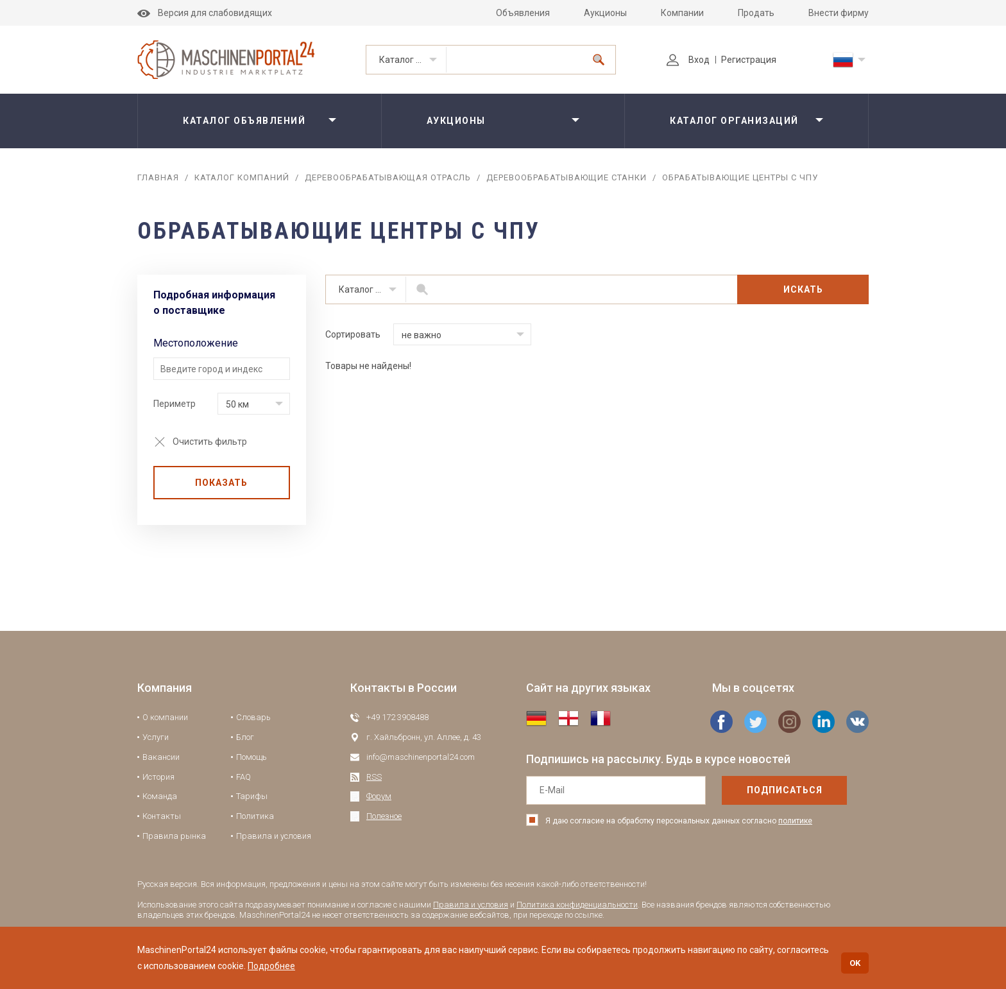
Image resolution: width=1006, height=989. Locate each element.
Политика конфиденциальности (577, 904)
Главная (158, 177)
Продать (756, 13)
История (158, 777)
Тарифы (252, 796)
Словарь (253, 717)
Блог (245, 737)
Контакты (161, 816)
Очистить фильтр (210, 441)
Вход (688, 60)
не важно (421, 335)
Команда (159, 796)
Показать (221, 482)
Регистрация (748, 60)
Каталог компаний (241, 177)
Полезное (384, 816)
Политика (255, 816)
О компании (165, 717)
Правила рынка (174, 836)
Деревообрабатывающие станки (566, 177)
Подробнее (271, 966)
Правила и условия (273, 836)
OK (854, 963)
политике (795, 820)
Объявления (523, 13)
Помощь (251, 757)
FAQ (243, 777)
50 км (237, 404)
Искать (803, 289)
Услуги (155, 737)
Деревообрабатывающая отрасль (388, 177)
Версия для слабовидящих (204, 13)
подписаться (785, 790)
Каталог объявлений (244, 121)
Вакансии (161, 757)
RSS (374, 777)
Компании (682, 13)
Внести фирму (838, 13)
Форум (378, 796)
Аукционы (605, 13)
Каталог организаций (413, 60)
